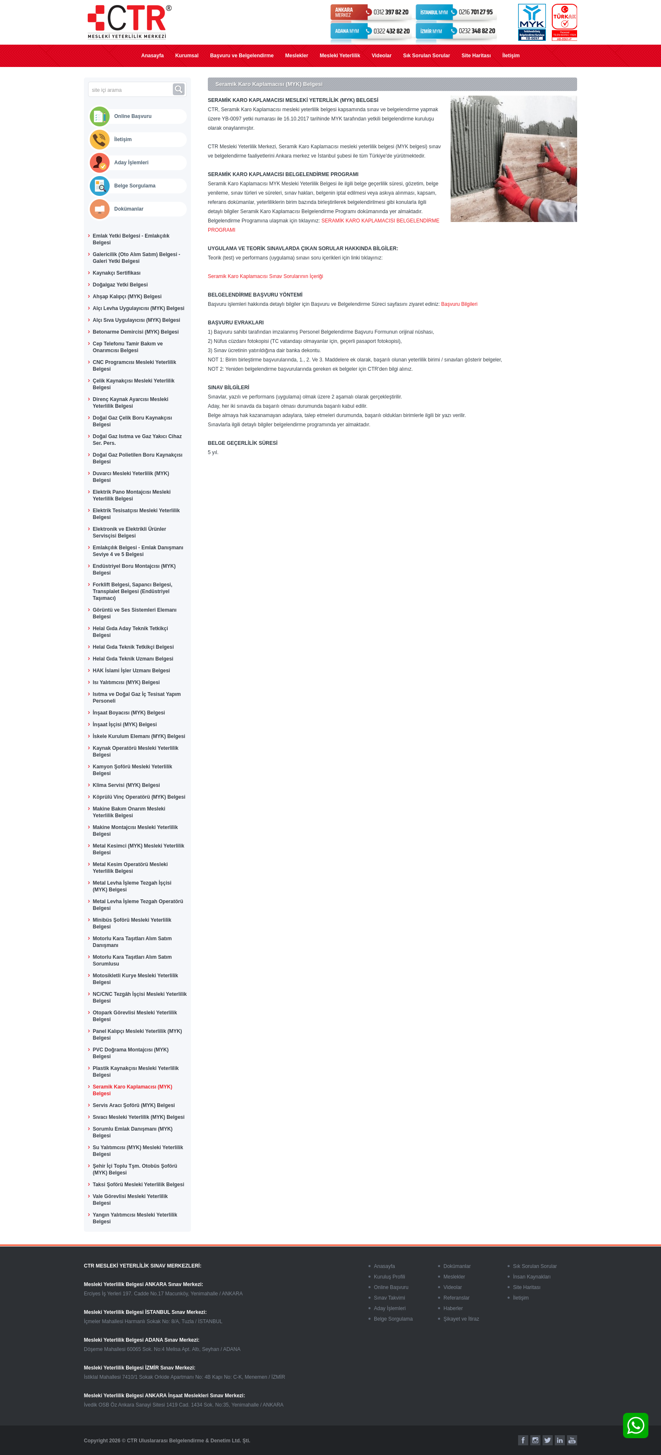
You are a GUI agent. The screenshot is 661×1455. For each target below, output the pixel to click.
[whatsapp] (635, 1425)
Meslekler (296, 56)
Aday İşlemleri (131, 163)
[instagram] (535, 1440)
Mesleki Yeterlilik (340, 56)
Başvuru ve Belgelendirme (242, 56)
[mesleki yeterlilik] (130, 22)
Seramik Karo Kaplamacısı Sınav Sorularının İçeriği (265, 276)
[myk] (532, 22)
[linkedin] (560, 1440)
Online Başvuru (133, 116)
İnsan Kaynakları (532, 1277)
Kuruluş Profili (389, 1277)
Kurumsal (187, 56)
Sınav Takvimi (389, 1298)
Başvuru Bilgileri (459, 304)
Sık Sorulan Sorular (426, 56)
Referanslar (456, 1298)
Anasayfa (152, 56)
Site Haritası (476, 56)
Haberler (453, 1308)
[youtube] (572, 1440)
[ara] (180, 89)
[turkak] (564, 22)
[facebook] (523, 1440)
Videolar (382, 56)
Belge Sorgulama (135, 186)
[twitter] (548, 1440)
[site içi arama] (130, 90)
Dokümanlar (128, 209)
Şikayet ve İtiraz (461, 1319)
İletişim (511, 56)
